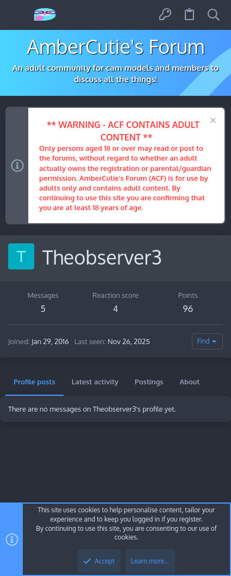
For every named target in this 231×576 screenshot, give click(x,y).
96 (188, 308)
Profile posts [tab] (34, 381)
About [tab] (189, 381)
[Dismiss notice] (211, 121)
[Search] (214, 15)
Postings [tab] (149, 381)
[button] (17, 14)
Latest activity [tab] (95, 381)
